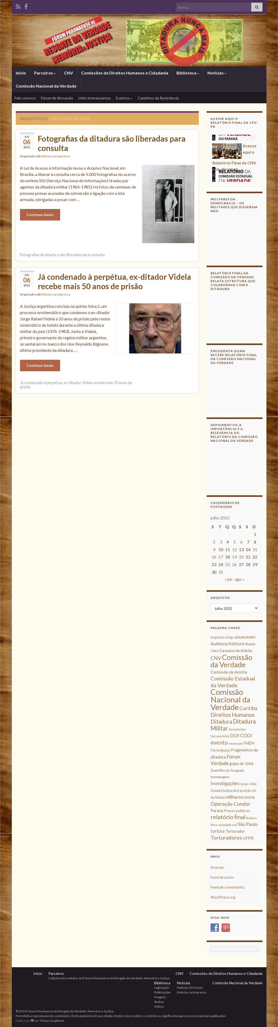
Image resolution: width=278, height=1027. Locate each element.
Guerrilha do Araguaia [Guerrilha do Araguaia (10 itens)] (227, 770)
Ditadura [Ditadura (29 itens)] (221, 721)
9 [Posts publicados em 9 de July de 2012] (214, 549)
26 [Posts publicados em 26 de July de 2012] (234, 564)
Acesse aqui (223, 145)
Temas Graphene (52, 1021)
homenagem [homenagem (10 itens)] (220, 777)
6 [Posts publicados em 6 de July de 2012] (241, 541)
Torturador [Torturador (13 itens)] (235, 831)
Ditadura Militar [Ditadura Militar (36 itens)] (233, 725)
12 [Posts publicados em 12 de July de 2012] (234, 549)
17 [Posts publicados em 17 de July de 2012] (220, 556)
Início (21, 72)
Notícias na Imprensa (55, 156)
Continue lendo (40, 214)
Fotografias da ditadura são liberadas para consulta (112, 143)
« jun (228, 579)
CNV (68, 72)
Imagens (160, 997)
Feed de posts (222, 877)
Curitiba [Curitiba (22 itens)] (248, 708)
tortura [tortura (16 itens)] (218, 831)
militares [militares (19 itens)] (234, 797)
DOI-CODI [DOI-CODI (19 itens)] (241, 735)
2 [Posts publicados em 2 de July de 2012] (214, 541)
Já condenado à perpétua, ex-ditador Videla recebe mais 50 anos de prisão (114, 281)
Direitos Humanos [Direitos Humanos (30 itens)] (233, 714)
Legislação (161, 988)
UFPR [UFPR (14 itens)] (248, 838)
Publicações (162, 992)
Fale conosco (25, 98)
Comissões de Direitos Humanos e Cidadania (124, 72)
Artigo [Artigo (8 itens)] (229, 637)
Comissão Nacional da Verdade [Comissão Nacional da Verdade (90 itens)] (230, 699)
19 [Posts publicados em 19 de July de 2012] (234, 556)
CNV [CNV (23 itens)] (216, 658)
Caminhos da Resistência (158, 98)
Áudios (159, 1002)
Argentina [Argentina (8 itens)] (217, 637)
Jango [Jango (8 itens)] (244, 784)
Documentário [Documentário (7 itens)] (220, 736)
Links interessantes (94, 98)
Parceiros (45, 72)
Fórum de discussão (57, 98)
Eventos (124, 98)
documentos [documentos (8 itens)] (237, 729)
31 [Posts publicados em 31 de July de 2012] (220, 571)
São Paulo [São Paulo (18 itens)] (248, 824)
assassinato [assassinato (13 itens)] (245, 637)
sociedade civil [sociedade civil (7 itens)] (227, 824)
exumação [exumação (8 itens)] (236, 743)
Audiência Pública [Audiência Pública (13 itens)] (226, 643)
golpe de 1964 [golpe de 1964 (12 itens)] (241, 763)
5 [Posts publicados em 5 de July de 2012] (234, 541)
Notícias (217, 72)
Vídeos (159, 1006)
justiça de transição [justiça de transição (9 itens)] (237, 791)
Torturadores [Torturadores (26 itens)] (226, 837)
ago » (239, 579)
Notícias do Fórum (190, 988)
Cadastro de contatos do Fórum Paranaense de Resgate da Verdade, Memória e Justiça (109, 978)
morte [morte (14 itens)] (249, 797)
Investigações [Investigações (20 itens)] (225, 783)
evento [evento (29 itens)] (219, 742)
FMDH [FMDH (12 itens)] (249, 743)
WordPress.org (223, 897)
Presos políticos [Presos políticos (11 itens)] (237, 810)
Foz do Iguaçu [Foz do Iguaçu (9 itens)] (220, 750)
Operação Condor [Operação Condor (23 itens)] (230, 804)
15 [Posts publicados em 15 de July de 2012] (255, 549)
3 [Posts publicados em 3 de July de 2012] (221, 541)
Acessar (217, 867)
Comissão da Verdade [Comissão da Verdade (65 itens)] (231, 661)
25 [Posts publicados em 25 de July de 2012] (227, 564)
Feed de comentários (228, 887)
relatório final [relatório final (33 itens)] (228, 817)
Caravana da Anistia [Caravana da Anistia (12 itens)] (235, 650)
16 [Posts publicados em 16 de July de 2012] (214, 556)
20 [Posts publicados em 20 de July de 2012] (241, 556)
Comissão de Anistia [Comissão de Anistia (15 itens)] (229, 671)
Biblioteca (187, 72)
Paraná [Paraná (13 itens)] (217, 810)
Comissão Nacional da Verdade (46, 85)
